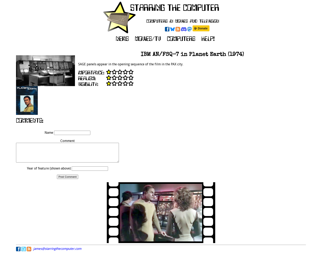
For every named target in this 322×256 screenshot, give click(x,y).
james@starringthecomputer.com (57, 252)
